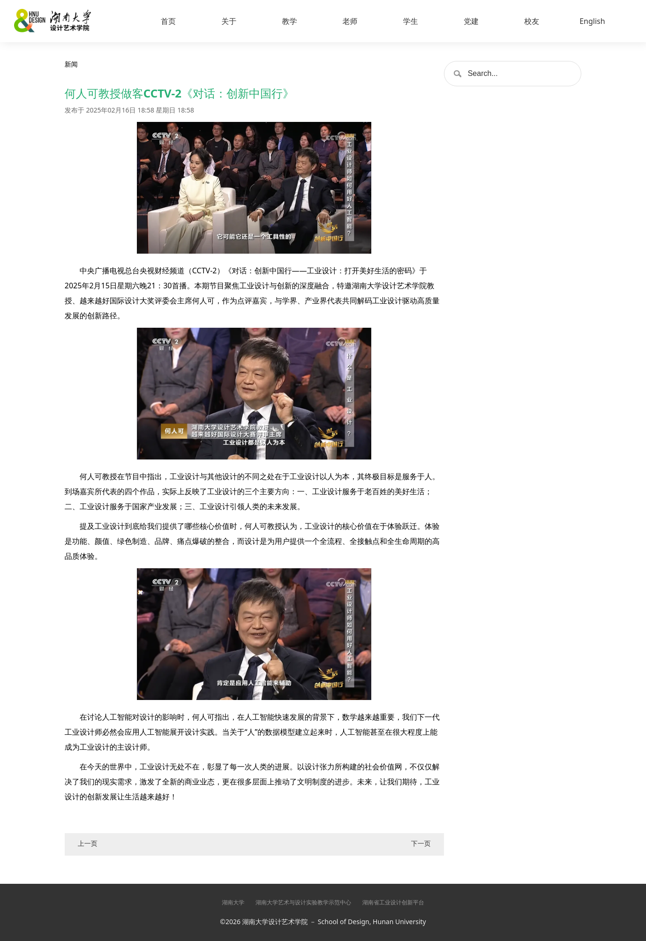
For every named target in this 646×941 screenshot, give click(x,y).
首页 (168, 21)
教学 (289, 21)
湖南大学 (233, 902)
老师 (350, 21)
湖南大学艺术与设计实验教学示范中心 (303, 902)
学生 (410, 21)
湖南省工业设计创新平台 (393, 902)
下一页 (421, 843)
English (592, 21)
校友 (531, 21)
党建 (471, 21)
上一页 (88, 843)
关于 (228, 21)
